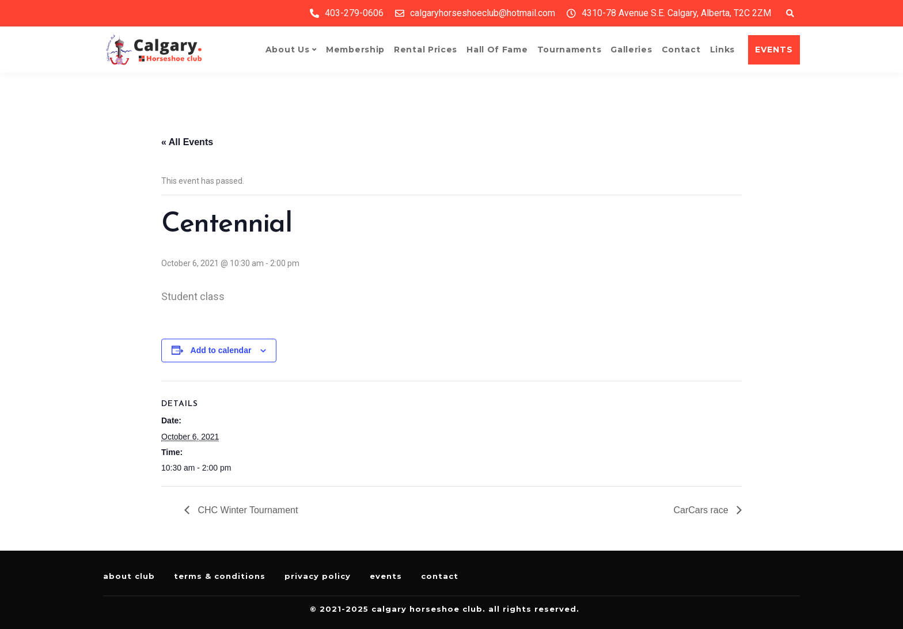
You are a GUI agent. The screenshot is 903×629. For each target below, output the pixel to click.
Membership (355, 49)
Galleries (631, 49)
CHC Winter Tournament (246, 510)
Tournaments (569, 49)
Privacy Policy (317, 576)
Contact (681, 49)
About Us (287, 49)
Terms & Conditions (219, 576)
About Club (129, 576)
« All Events (187, 142)
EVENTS (774, 49)
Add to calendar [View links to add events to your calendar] (221, 350)
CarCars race (702, 510)
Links (722, 49)
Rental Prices (425, 49)
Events (386, 576)
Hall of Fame (497, 49)
